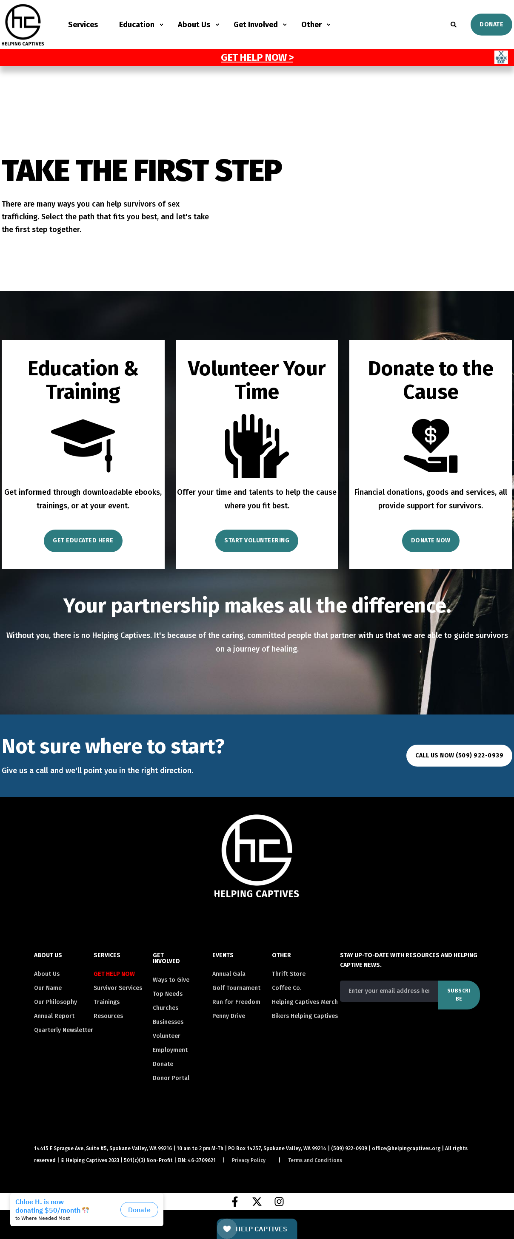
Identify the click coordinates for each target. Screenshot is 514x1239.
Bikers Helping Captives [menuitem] (305, 1016)
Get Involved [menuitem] (256, 24)
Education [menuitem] (136, 24)
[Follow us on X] (257, 1201)
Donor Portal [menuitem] (171, 1078)
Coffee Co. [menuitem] (286, 988)
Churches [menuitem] (165, 1008)
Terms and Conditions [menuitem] (315, 1160)
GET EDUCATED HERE (83, 540)
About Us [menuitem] (194, 24)
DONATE (491, 24)
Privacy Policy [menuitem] (249, 1160)
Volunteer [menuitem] (166, 1036)
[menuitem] (117, 974)
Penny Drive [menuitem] (228, 1016)
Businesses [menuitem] (168, 1022)
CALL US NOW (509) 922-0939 (459, 755)
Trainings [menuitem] (107, 1002)
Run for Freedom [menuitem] (236, 1002)
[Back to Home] (23, 40)
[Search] (454, 24)
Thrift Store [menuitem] (289, 974)
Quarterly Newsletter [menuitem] (63, 1030)
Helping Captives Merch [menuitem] (305, 1002)
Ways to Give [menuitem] (171, 980)
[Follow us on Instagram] (279, 1201)
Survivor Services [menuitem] (118, 988)
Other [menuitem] (311, 24)
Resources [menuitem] (108, 1016)
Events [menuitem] (223, 956)
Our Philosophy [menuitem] (55, 1002)
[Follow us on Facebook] (234, 1201)
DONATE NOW (431, 540)
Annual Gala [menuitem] (229, 974)
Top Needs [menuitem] (168, 994)
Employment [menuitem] (170, 1050)
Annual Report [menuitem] (54, 1016)
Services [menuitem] (83, 24)
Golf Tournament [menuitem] (236, 988)
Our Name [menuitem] (48, 988)
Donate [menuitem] (163, 1064)
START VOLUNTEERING (256, 540)
